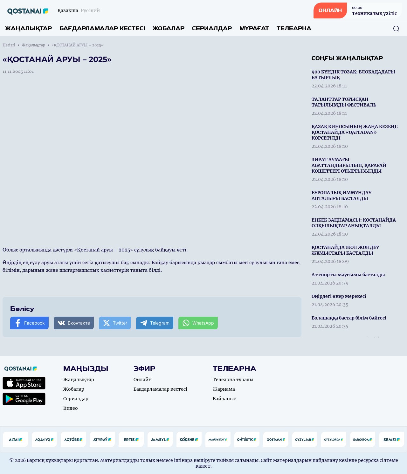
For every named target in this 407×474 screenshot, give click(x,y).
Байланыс (224, 399)
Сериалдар (212, 28)
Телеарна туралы (233, 379)
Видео (70, 408)
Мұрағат (254, 28)
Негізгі (9, 45)
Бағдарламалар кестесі (102, 28)
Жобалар (168, 28)
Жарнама (224, 389)
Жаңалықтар (28, 28)
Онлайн (143, 379)
